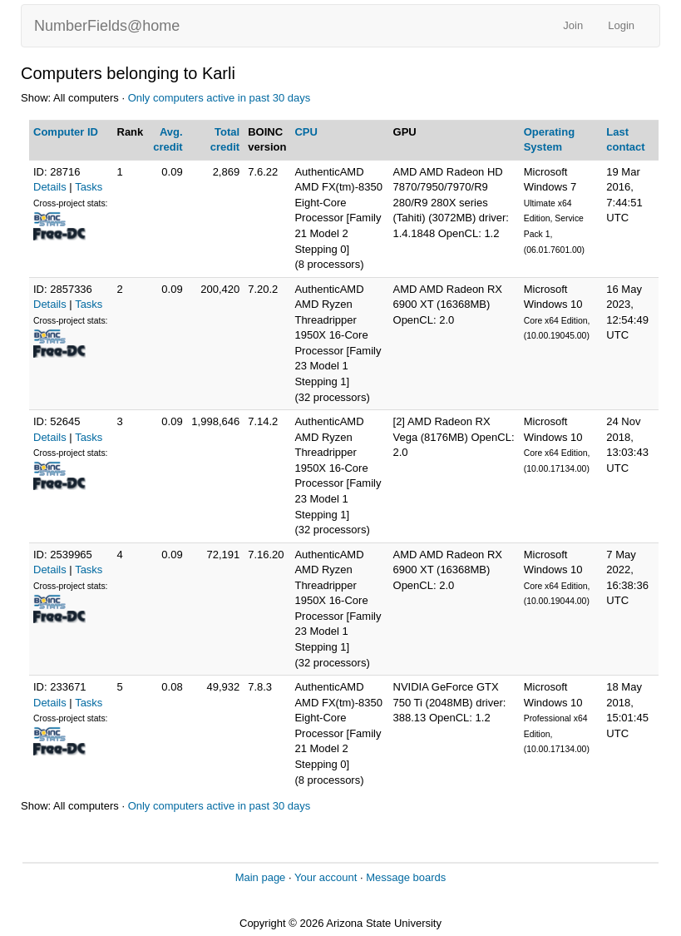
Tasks (88, 187)
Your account (325, 877)
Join (573, 25)
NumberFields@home (107, 25)
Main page (260, 877)
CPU (305, 132)
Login (621, 25)
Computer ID (65, 132)
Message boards (406, 877)
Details (50, 187)
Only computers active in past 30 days (219, 98)
